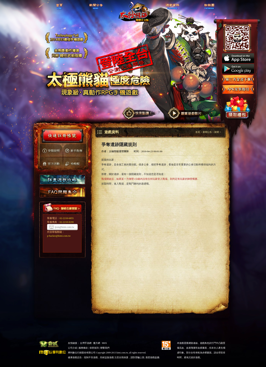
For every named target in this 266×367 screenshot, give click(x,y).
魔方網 (96, 343)
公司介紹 (72, 348)
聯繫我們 (104, 348)
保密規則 (94, 348)
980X (104, 343)
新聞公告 (207, 132)
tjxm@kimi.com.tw (64, 227)
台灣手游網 (85, 343)
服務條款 (83, 348)
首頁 (197, 132)
